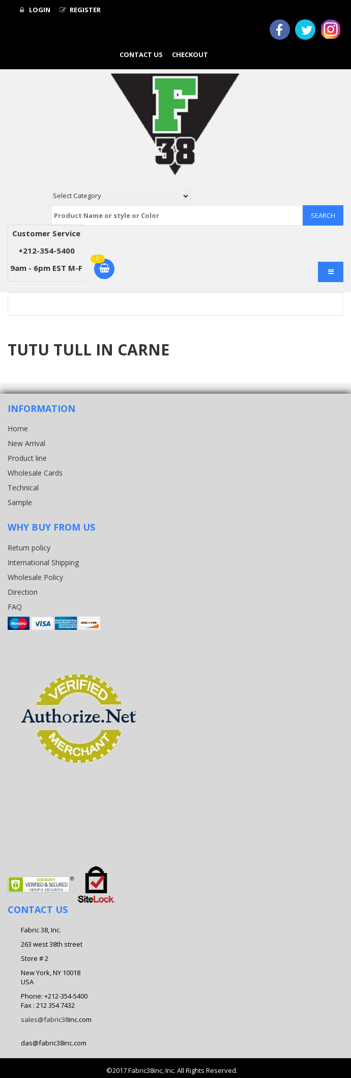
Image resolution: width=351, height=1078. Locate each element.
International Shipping (43, 562)
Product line (27, 458)
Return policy (29, 547)
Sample (20, 502)
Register (80, 9)
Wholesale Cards (35, 473)
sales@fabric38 (45, 1019)
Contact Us (141, 54)
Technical (23, 487)
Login (35, 9)
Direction (23, 592)
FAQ (15, 607)
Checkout (190, 54)
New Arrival (26, 443)
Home (18, 428)
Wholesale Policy (35, 577)
